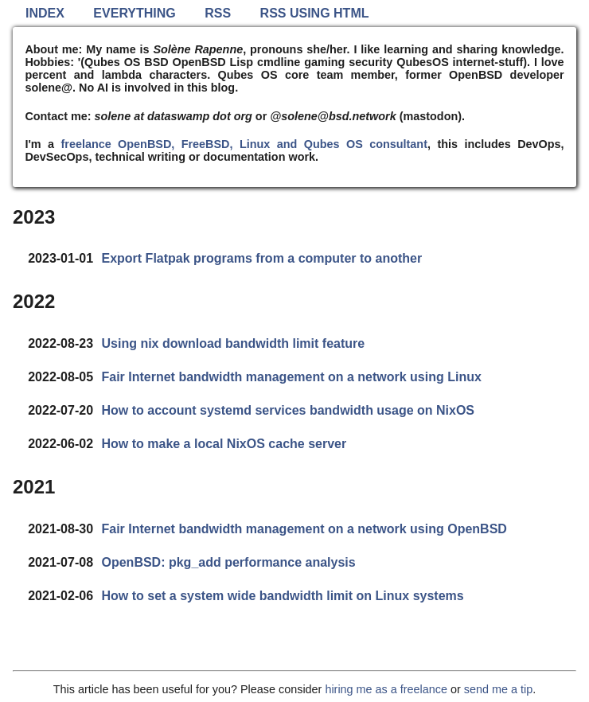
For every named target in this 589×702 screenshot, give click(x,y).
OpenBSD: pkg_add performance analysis (228, 562)
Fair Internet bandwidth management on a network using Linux (291, 377)
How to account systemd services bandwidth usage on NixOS (287, 410)
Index (44, 13)
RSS (218, 13)
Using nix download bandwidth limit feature (233, 343)
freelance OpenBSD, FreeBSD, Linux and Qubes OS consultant (243, 144)
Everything (134, 13)
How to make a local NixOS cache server (223, 443)
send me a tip (498, 689)
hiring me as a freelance (386, 689)
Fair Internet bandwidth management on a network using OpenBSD (303, 529)
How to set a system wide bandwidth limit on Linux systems (282, 596)
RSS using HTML (314, 13)
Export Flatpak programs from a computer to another (261, 258)
